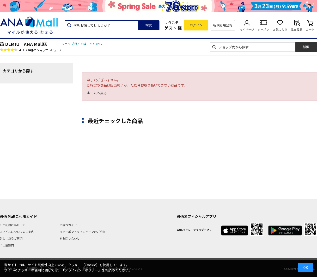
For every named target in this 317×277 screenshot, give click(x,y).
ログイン (196, 25)
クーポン (263, 29)
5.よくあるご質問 (11, 238)
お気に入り (280, 29)
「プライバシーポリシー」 (81, 270)
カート (310, 29)
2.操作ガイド (68, 225)
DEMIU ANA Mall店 (26, 44)
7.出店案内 (7, 245)
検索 (148, 25)
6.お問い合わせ (70, 238)
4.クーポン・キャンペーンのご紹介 (82, 232)
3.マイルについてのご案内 (17, 232)
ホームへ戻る (97, 92)
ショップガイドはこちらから (81, 43)
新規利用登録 (222, 25)
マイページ (247, 29)
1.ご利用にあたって (12, 225)
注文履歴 (296, 29)
